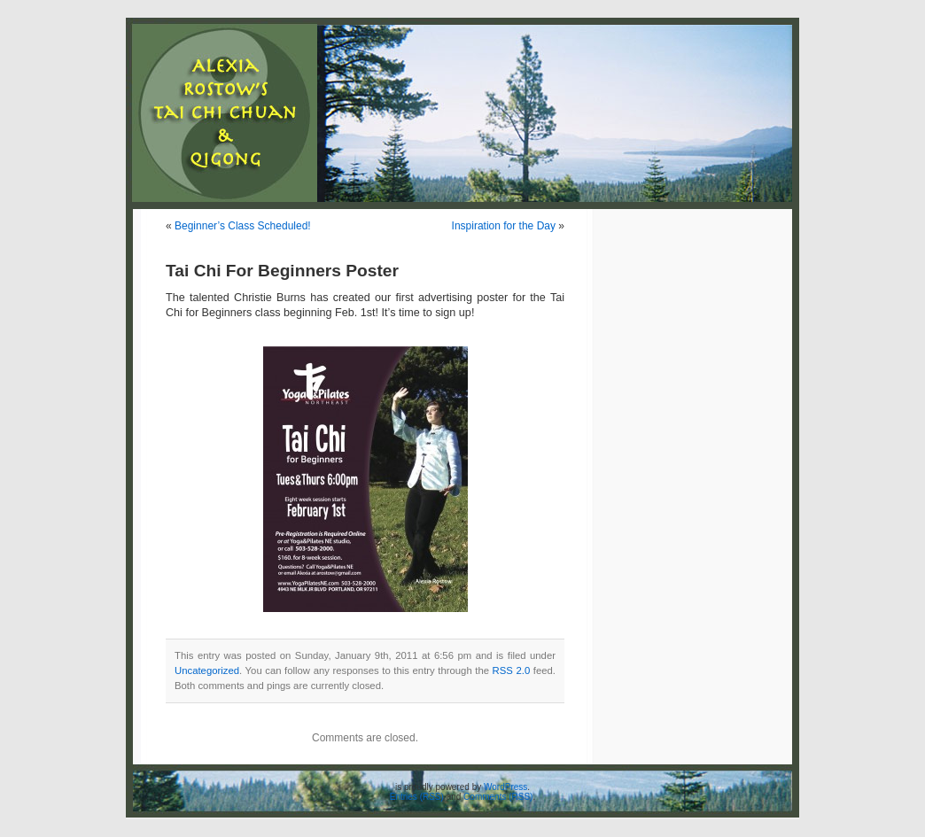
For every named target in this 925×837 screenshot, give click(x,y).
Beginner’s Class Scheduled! (243, 226)
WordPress (505, 787)
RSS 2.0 (512, 670)
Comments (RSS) (497, 797)
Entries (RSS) (417, 797)
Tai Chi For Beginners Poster (282, 270)
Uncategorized (207, 670)
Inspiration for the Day (504, 226)
